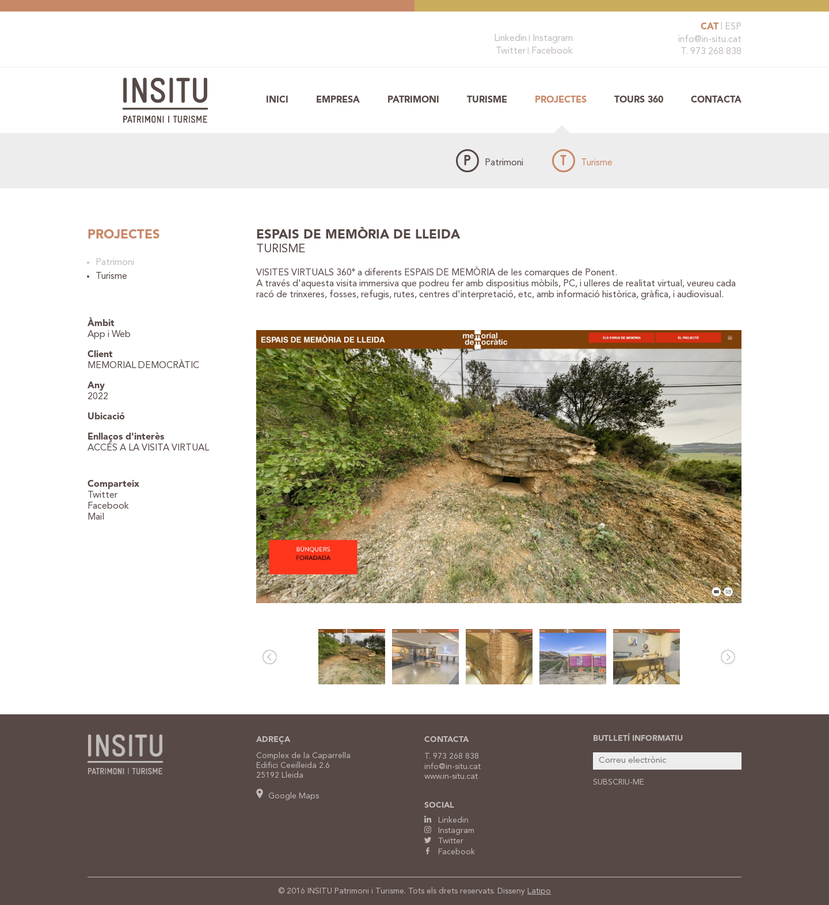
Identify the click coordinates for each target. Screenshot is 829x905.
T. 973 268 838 (710, 51)
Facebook (552, 51)
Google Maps (287, 796)
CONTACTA (446, 740)
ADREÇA (273, 740)
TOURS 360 (638, 100)
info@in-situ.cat (709, 39)
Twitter (511, 51)
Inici (277, 100)
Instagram (553, 38)
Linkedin (510, 38)
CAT (709, 27)
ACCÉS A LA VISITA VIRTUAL (148, 448)
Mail (96, 517)
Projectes (561, 100)
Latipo (539, 891)
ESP (733, 27)
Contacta (716, 100)
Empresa (338, 100)
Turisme (487, 100)
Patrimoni (413, 100)
